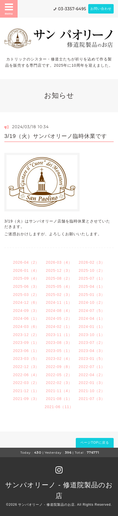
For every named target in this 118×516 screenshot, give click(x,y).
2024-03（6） (26, 326)
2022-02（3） (59, 382)
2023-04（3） (92, 351)
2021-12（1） (26, 391)
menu (9, 8)
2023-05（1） (59, 351)
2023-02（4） (59, 358)
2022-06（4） (26, 375)
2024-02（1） (59, 326)
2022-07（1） (92, 367)
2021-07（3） (92, 398)
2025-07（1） (92, 278)
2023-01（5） (92, 358)
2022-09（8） (59, 367)
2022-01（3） (92, 382)
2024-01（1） (92, 326)
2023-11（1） (59, 335)
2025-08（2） (59, 278)
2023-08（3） (59, 342)
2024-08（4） (59, 310)
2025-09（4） (26, 278)
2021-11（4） (59, 391)
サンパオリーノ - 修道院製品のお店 (46, 505)
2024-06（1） (26, 318)
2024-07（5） (92, 310)
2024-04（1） (92, 318)
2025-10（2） (92, 270)
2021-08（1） (59, 398)
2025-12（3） (59, 270)
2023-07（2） (92, 342)
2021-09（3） (26, 398)
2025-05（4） (59, 286)
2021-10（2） (92, 391)
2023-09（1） (26, 342)
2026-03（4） (59, 262)
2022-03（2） (26, 382)
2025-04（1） (92, 286)
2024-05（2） (59, 318)
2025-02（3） (59, 294)
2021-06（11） (59, 407)
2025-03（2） (26, 294)
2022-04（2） (92, 375)
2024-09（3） (26, 310)
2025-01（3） (92, 294)
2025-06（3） (26, 286)
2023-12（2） (26, 335)
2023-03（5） (26, 358)
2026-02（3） (92, 262)
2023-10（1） (92, 335)
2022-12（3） (26, 367)
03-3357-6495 (72, 9)
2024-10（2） (92, 302)
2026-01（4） (26, 270)
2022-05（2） (59, 375)
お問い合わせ (101, 9)
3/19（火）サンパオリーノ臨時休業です (55, 136)
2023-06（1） (26, 351)
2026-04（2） (26, 262)
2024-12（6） (26, 302)
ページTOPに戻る (94, 442)
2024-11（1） (59, 302)
